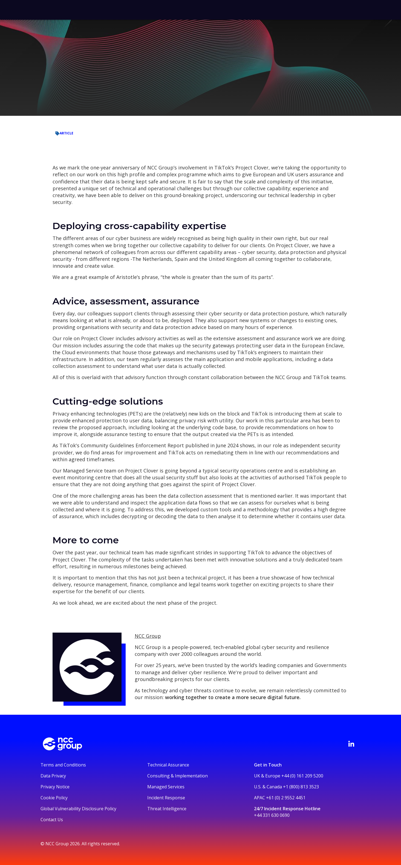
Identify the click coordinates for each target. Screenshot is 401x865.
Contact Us (52, 820)
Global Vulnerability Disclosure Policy (78, 809)
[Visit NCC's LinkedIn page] (351, 744)
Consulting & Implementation (177, 776)
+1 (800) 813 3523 (301, 787)
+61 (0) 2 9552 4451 (285, 798)
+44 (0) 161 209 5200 (302, 776)
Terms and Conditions (63, 765)
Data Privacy (53, 776)
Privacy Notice (55, 787)
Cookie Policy (54, 798)
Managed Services (165, 787)
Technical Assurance (168, 765)
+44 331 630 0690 (272, 815)
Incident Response (166, 798)
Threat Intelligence (166, 809)
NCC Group (148, 636)
